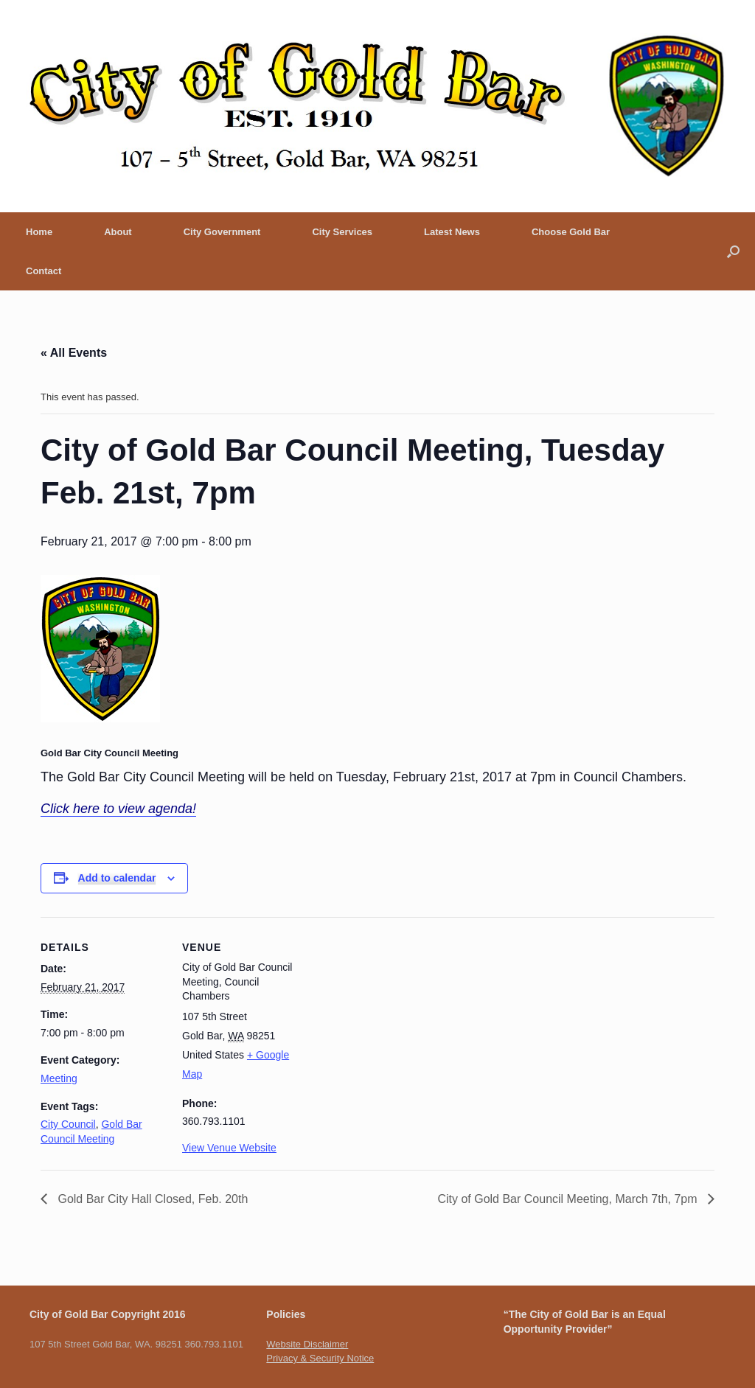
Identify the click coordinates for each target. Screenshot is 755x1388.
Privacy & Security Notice (320, 1358)
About (118, 231)
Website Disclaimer (307, 1344)
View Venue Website (229, 1148)
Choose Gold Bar (571, 231)
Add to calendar (117, 878)
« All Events (74, 352)
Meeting (59, 1078)
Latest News (452, 231)
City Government (222, 231)
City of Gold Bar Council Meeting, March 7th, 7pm (568, 1199)
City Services (342, 231)
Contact (43, 270)
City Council (68, 1124)
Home (39, 231)
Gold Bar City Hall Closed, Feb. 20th (151, 1199)
